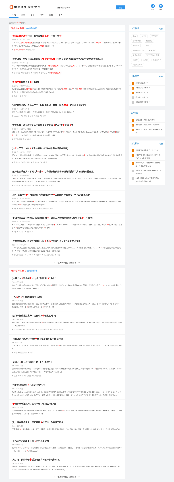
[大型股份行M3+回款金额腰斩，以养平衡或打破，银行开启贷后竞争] (46, 241)
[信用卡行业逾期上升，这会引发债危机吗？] (34, 316)
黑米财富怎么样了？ (143, 102)
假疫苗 (135, 60)
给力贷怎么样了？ (142, 97)
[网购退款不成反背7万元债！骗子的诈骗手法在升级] (37, 339)
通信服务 (17, 162)
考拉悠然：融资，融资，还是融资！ (148, 125)
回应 (30, 209)
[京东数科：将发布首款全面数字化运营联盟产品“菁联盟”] (42, 125)
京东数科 (28, 139)
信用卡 (51, 185)
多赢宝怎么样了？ (142, 92)
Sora (134, 36)
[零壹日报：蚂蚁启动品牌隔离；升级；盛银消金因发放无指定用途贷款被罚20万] (57, 59)
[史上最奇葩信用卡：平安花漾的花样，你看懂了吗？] (38, 422)
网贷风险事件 (137, 65)
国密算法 (26, 162)
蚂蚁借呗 (26, 73)
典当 (25, 116)
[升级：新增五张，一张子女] (37, 36)
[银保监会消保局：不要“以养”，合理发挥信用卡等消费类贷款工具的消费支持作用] (53, 171)
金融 (15, 376)
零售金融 (136, 46)
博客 (42, 15)
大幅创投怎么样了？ (143, 88)
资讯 (32, 15)
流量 (38, 116)
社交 (44, 116)
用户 (60, 15)
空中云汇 (44, 73)
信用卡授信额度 (43, 329)
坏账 (22, 376)
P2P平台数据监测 (152, 55)
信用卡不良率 (30, 329)
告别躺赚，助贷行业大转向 (145, 120)
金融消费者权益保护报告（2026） (148, 150)
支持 (36, 185)
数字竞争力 (137, 41)
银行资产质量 (49, 255)
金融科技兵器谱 (138, 50)
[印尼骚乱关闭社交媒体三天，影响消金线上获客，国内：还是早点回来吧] (49, 105)
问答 (51, 15)
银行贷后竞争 (18, 255)
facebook (17, 116)
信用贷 (35, 73)
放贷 (31, 116)
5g (14, 209)
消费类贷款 (27, 185)
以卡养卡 (17, 185)
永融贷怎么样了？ (142, 83)
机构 (23, 15)
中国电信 (22, 209)
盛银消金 (17, 73)
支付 (15, 353)
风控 (58, 255)
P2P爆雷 (152, 50)
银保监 (43, 185)
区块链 (145, 60)
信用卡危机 (17, 329)
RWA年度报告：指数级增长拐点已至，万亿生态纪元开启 (148, 164)
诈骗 (31, 353)
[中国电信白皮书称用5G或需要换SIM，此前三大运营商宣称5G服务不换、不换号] (52, 218)
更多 (160, 28)
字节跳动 (155, 36)
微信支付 (31, 50)
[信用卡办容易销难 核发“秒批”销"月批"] (34, 278)
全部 (14, 15)
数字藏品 (149, 41)
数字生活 (36, 162)
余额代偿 (37, 376)
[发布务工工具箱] (25, 82)
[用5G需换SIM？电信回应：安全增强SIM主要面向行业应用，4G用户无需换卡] (51, 195)
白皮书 (21, 232)
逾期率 (38, 255)
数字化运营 (17, 139)
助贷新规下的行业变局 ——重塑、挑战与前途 (148, 172)
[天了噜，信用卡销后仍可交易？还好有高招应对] (36, 459)
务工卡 (16, 96)
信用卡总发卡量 (57, 329)
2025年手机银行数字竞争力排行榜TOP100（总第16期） (148, 156)
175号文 (147, 46)
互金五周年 (157, 60)
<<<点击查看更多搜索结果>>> (67, 263)
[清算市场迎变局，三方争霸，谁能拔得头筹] (34, 404)
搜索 (121, 8)
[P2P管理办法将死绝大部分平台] (28, 385)
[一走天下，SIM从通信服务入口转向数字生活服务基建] (40, 148)
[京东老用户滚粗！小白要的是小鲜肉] (30, 441)
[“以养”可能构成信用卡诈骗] (27, 297)
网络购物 (23, 353)
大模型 (143, 36)
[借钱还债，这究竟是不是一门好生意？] (32, 362)
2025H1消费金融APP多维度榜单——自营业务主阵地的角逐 (149, 179)
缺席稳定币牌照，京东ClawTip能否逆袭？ (149, 131)
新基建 (44, 162)
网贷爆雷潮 (137, 55)
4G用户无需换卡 (47, 209)
